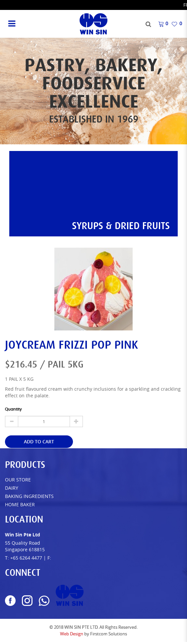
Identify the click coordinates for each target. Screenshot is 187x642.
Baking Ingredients (29, 496)
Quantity (13, 409)
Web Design (71, 634)
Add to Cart (39, 441)
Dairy (11, 488)
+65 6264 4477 (26, 558)
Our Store (18, 479)
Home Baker (20, 504)
